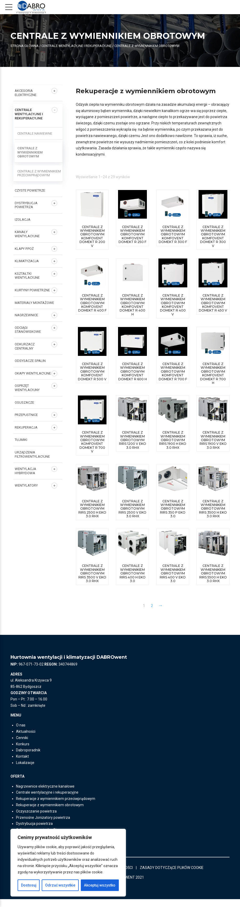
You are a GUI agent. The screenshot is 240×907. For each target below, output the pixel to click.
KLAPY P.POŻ (24, 249)
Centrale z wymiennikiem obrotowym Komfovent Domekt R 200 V (92, 236)
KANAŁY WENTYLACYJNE (27, 234)
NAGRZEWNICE (26, 315)
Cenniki (22, 745)
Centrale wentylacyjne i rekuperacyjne (76, 46)
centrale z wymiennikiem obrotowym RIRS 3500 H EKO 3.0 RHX (213, 508)
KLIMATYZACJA (27, 261)
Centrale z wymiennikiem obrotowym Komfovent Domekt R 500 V (92, 371)
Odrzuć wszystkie (60, 885)
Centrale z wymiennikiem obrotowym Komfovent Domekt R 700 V (92, 442)
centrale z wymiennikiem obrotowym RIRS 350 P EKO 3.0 (172, 508)
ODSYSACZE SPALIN (30, 361)
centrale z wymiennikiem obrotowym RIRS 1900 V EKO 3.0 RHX (213, 440)
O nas (20, 733)
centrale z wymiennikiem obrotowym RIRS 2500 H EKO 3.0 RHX (92, 508)
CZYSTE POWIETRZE (30, 190)
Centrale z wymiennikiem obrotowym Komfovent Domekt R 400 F (92, 303)
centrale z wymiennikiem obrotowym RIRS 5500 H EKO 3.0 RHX (213, 577)
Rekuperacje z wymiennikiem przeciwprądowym (56, 806)
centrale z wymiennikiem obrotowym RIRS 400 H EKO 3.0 (133, 577)
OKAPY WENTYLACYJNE (33, 373)
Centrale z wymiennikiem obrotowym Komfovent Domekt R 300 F (173, 234)
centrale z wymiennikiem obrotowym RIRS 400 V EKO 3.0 (173, 577)
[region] (68, 863)
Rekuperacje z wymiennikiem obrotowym (50, 813)
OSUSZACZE (24, 402)
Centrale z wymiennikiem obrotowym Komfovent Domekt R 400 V (173, 304)
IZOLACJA (22, 220)
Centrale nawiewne (34, 133)
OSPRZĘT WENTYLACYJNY (27, 388)
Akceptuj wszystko (99, 885)
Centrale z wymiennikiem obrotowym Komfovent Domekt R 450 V (213, 303)
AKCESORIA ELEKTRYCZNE (25, 93)
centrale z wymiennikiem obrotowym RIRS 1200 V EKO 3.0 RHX (132, 440)
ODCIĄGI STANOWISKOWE (28, 330)
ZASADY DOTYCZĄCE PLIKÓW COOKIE (172, 875)
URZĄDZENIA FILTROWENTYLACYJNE (32, 454)
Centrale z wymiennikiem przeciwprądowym (39, 173)
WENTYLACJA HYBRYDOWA (25, 471)
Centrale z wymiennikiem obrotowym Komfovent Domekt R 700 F (173, 371)
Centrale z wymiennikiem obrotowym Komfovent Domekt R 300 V (213, 236)
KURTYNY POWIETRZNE (32, 290)
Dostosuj (28, 885)
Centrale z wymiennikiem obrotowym (30, 152)
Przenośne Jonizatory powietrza (43, 825)
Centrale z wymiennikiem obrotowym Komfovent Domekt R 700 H (213, 373)
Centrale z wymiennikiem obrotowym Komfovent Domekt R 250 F (132, 234)
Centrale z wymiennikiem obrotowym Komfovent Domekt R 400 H (132, 304)
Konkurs (22, 752)
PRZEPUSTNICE (26, 415)
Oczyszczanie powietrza (36, 819)
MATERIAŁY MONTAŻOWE (34, 303)
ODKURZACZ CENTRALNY (25, 346)
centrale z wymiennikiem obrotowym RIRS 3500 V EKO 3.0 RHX (92, 577)
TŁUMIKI (21, 440)
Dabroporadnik (28, 758)
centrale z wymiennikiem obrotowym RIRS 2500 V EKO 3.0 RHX (132, 508)
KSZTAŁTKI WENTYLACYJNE (27, 276)
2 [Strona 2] (152, 613)
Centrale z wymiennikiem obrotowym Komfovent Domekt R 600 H (132, 371)
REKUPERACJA (26, 427)
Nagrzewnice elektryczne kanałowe (45, 794)
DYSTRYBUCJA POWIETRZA (26, 205)
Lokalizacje (25, 770)
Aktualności (25, 739)
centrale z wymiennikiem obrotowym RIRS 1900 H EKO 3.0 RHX (172, 440)
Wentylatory (26, 485)
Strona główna (24, 46)
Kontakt (22, 764)
